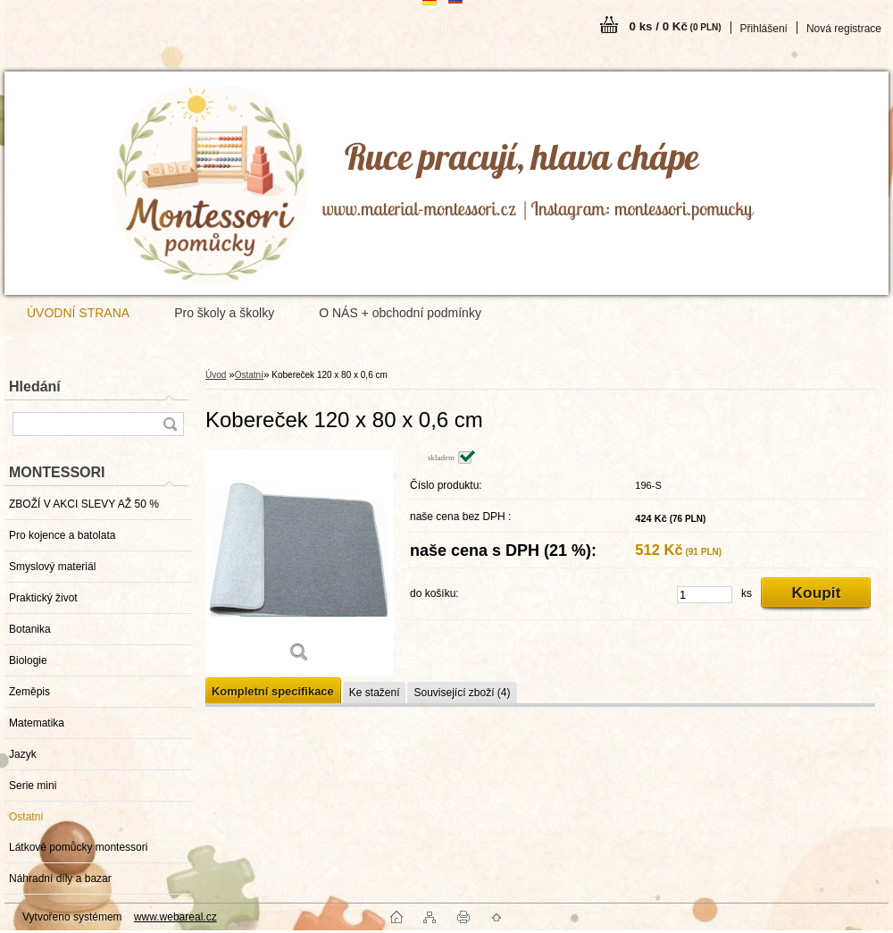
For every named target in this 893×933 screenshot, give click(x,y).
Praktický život (43, 598)
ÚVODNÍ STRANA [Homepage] (78, 313)
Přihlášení (764, 28)
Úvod (215, 375)
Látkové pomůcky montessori (78, 847)
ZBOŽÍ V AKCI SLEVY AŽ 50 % (84, 504)
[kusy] (704, 594)
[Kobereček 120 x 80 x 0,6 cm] (299, 562)
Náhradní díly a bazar (60, 878)
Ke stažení (374, 692)
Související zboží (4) (461, 692)
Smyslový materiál (52, 566)
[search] (170, 424)
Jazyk (23, 754)
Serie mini (32, 785)
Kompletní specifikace (273, 691)
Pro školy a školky (224, 313)
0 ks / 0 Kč (676, 26)
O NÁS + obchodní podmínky (400, 313)
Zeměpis (29, 691)
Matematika (36, 723)
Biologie (28, 660)
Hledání (35, 386)
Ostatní (26, 817)
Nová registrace (843, 28)
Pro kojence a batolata (62, 535)
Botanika (30, 629)
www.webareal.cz (175, 917)
